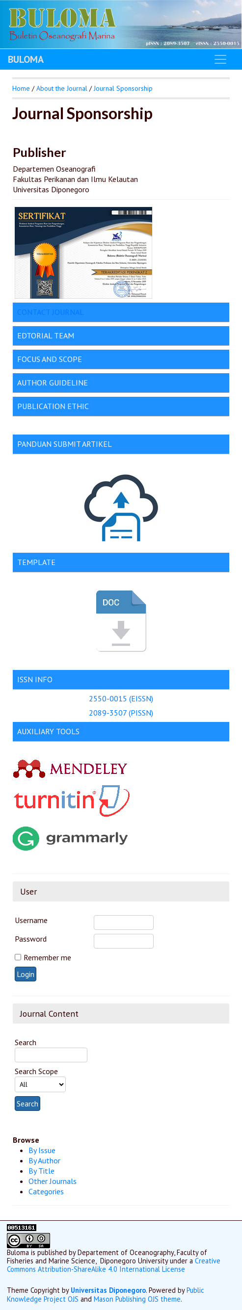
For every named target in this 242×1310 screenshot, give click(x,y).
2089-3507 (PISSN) (121, 713)
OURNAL (69, 312)
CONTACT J (35, 312)
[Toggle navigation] (220, 59)
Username (31, 920)
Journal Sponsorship (123, 88)
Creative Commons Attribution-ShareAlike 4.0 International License (113, 1265)
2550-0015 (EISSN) (121, 698)
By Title (41, 1171)
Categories (46, 1191)
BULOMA (26, 59)
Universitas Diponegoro (108, 1290)
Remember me (47, 957)
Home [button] (21, 88)
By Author (44, 1160)
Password (31, 939)
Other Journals (52, 1181)
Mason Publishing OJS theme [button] (137, 1299)
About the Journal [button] (61, 88)
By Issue (41, 1150)
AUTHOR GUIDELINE (52, 382)
